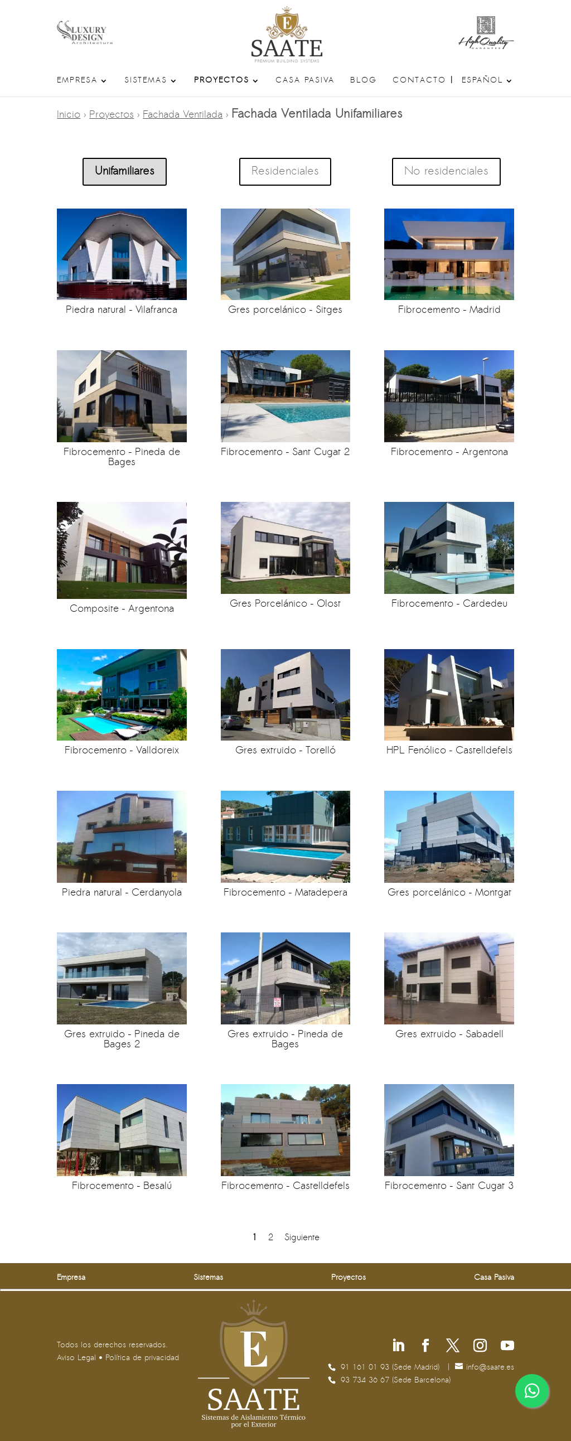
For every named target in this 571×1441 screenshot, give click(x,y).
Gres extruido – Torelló (285, 751)
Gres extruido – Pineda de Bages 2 (122, 1039)
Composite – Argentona (122, 609)
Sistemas (145, 81)
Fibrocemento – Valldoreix (122, 751)
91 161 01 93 (366, 1367)
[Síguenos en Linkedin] (398, 1347)
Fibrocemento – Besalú (122, 1186)
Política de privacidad (142, 1358)
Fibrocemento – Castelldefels (285, 1186)
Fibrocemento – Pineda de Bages (122, 457)
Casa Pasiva (305, 81)
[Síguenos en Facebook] (425, 1347)
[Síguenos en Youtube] (507, 1347)
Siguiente (302, 1238)
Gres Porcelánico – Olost (285, 604)
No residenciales (446, 171)
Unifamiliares (124, 171)
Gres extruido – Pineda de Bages (285, 1039)
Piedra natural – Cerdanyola (122, 893)
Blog (363, 81)
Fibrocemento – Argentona (448, 452)
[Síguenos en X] (452, 1347)
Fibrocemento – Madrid (449, 310)
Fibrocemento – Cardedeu (449, 604)
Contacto (419, 81)
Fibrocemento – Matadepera (285, 893)
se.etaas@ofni (490, 1367)
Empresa (77, 81)
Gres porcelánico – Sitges (285, 310)
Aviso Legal (76, 1358)
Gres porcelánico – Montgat (449, 893)
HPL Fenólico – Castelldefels (449, 751)
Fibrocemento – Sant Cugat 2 (285, 452)
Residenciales (285, 171)
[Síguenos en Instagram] (480, 1347)
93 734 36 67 (366, 1380)
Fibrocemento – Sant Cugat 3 (449, 1186)
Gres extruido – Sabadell (449, 1034)
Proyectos (221, 81)
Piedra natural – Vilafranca (121, 310)
